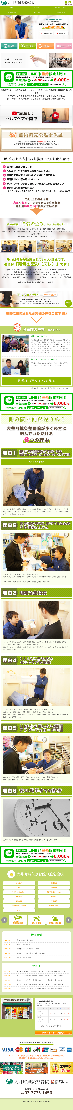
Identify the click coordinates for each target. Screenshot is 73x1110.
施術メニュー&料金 (61, 7)
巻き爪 (19, 910)
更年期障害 (54, 901)
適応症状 (36, 7)
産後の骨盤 (19, 901)
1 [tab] (32, 927)
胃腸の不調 (19, 896)
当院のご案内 (61, 12)
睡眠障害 (54, 896)
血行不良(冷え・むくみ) (54, 892)
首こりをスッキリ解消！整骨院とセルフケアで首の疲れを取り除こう (39, 980)
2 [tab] (35, 927)
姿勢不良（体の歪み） (19, 892)
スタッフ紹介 (36, 12)
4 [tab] (41, 927)
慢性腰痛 (54, 883)
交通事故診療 (12, 12)
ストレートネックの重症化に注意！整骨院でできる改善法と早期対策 (39, 988)
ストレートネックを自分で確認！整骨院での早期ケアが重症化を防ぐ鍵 (40, 984)
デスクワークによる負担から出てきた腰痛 (31, 953)
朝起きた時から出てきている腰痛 (28, 949)
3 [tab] (38, 927)
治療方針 (12, 7)
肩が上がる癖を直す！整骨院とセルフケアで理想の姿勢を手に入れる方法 (41, 971)
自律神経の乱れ (54, 906)
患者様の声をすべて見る (36, 381)
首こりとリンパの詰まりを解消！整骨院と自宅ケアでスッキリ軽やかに (40, 975)
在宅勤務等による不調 (19, 906)
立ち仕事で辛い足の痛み (25, 940)
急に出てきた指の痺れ (24, 957)
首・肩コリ (19, 883)
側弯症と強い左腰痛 (23, 944)
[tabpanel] (17, 920)
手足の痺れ (54, 887)
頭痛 (19, 887)
